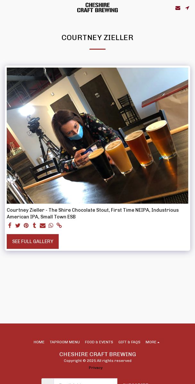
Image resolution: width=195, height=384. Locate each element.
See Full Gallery (32, 241)
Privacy (96, 367)
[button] (7, 8)
